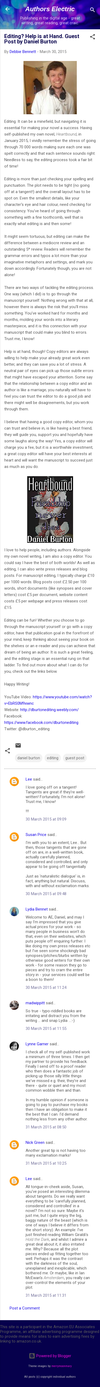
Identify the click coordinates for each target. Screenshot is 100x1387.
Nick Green (35, 1142)
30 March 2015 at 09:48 (46, 893)
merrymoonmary (61, 1366)
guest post (74, 758)
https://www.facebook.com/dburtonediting (41, 722)
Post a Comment (25, 1308)
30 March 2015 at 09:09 (46, 819)
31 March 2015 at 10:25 (46, 1163)
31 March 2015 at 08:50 (46, 1127)
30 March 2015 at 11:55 (46, 1028)
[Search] (92, 11)
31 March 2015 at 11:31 (46, 1295)
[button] (92, 38)
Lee (29, 779)
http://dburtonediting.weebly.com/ (49, 709)
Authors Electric (50, 9)
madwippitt (35, 1003)
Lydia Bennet (37, 909)
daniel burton (28, 758)
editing (52, 758)
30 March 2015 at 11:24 (46, 987)
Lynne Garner (37, 1044)
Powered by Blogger (50, 1355)
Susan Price (36, 834)
